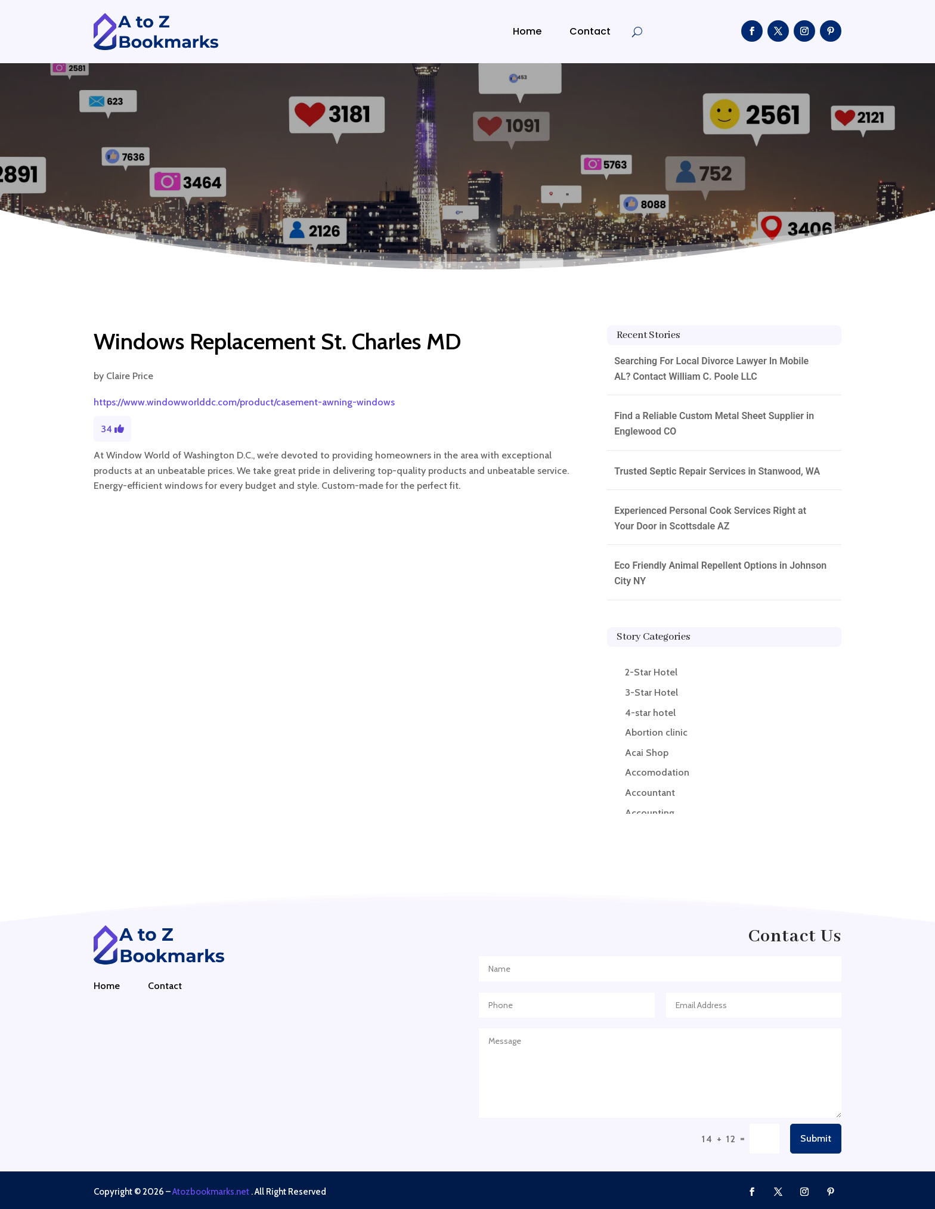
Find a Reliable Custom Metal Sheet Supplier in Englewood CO (714, 423)
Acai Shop (646, 752)
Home (527, 31)
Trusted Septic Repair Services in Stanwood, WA (717, 471)
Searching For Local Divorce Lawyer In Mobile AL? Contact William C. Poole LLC (711, 368)
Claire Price (129, 376)
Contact (590, 31)
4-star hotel (650, 712)
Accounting (649, 813)
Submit (815, 1138)
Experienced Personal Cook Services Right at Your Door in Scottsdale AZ (710, 518)
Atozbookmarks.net (210, 1191)
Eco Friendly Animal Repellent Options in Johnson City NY (720, 573)
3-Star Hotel (651, 692)
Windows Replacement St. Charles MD (277, 341)
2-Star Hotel (651, 672)
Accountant (650, 792)
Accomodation (657, 772)
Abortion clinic (656, 732)
